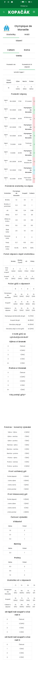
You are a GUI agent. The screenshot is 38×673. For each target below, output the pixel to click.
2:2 (35, 170)
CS (30, 2)
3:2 (35, 153)
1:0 (34, 136)
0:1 (34, 144)
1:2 (34, 127)
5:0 (35, 179)
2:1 (34, 118)
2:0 (35, 101)
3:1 (34, 110)
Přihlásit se (24, 6)
